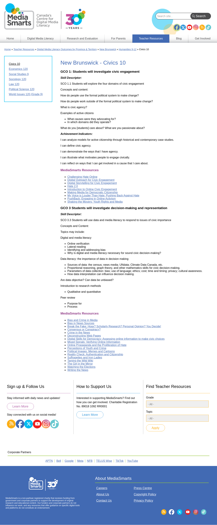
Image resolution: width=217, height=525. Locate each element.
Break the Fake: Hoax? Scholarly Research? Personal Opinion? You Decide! (114, 326)
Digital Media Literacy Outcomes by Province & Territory (67, 49)
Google (69, 460)
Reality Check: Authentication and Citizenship (95, 354)
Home (7, 49)
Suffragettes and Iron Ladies (84, 357)
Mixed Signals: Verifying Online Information (93, 341)
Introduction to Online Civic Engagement (92, 189)
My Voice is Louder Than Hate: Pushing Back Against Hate (103, 195)
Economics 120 (18, 69)
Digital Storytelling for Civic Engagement (92, 183)
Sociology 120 (17, 79)
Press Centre (143, 488)
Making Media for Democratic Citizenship (92, 192)
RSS (202, 27)
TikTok (208, 27)
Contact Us (104, 500)
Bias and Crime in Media (82, 320)
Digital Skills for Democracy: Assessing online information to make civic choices (116, 338)
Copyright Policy (145, 494)
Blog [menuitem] (179, 38)
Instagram (195, 27)
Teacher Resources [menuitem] (151, 38)
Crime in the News (78, 332)
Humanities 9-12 (127, 49)
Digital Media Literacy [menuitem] (40, 38)
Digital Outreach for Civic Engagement (90, 179)
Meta (80, 460)
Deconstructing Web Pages (84, 335)
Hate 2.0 (72, 186)
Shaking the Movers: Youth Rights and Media (95, 201)
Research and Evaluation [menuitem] (82, 38)
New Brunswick (107, 49)
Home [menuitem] (10, 38)
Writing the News (77, 370)
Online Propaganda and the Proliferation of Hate (97, 345)
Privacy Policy (143, 500)
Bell (58, 460)
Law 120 (14, 84)
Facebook (177, 26)
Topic (149, 411)
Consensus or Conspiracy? (84, 329)
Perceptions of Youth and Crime (86, 348)
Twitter (183, 27)
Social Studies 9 (19, 74)
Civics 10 (14, 63)
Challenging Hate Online (82, 176)
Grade (150, 397)
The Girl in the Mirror (80, 363)
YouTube (189, 27)
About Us (102, 494)
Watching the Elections (81, 366)
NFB (90, 460)
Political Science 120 (21, 89)
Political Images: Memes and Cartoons (91, 351)
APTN (49, 460)
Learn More (20, 406)
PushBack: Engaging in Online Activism (91, 198)
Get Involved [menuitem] (202, 38)
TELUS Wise (104, 460)
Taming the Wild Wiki (80, 360)
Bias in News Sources (80, 323)
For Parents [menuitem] (118, 38)
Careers (101, 488)
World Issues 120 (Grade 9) (26, 94)
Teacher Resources (23, 49)
